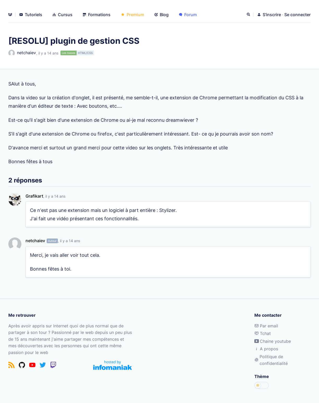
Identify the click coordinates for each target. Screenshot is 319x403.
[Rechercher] (249, 14)
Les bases (68, 53)
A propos (266, 349)
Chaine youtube (272, 341)
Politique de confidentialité (271, 360)
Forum (188, 15)
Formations (97, 15)
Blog (162, 15)
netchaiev (22, 53)
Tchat (262, 333)
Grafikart (34, 196)
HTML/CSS (85, 53)
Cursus (62, 15)
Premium (132, 15)
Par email (266, 326)
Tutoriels (31, 15)
